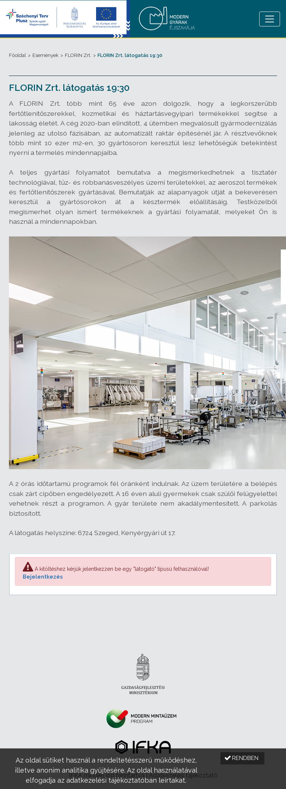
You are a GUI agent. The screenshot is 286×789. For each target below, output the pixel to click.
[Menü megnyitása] (269, 19)
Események (45, 55)
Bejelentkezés (43, 577)
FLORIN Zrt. (78, 55)
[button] (242, 758)
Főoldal (17, 55)
